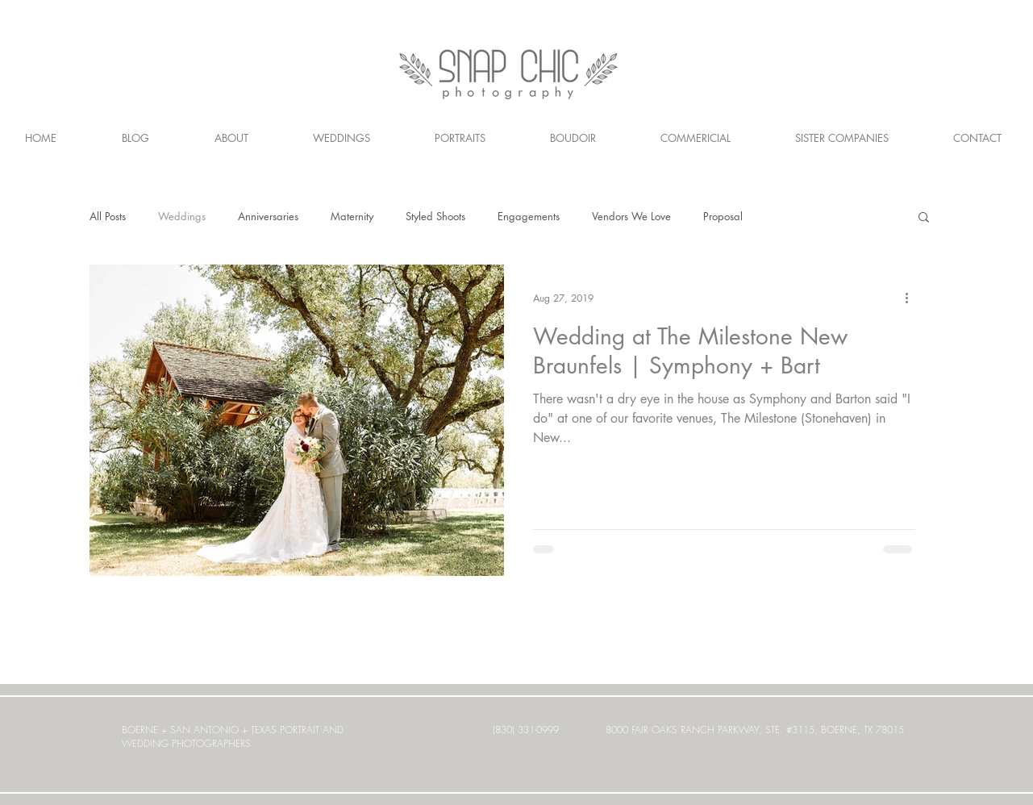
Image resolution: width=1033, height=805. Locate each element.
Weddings (182, 216)
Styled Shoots (435, 216)
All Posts (108, 216)
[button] (923, 218)
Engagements (529, 216)
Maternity (352, 216)
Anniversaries (268, 216)
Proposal (723, 216)
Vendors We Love (631, 216)
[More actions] (913, 297)
